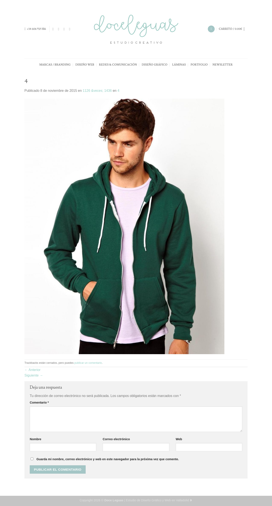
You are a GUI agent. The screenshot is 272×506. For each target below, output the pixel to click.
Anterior (32, 370)
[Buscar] (211, 29)
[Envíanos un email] (65, 29)
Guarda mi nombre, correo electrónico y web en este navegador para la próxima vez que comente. (107, 459)
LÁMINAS (179, 64)
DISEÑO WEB (84, 64)
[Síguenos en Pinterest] (70, 29)
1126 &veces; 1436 (97, 90)
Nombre (35, 439)
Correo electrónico (116, 439)
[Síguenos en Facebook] (54, 29)
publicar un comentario (88, 362)
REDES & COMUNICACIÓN (118, 64)
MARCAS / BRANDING (55, 64)
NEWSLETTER (222, 64)
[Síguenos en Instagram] (59, 29)
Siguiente (33, 375)
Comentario (39, 402)
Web (179, 439)
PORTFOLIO (199, 64)
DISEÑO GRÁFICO (154, 64)
